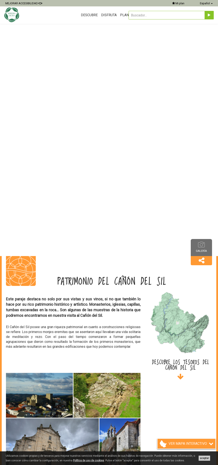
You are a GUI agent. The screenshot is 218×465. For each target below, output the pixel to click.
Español (206, 3)
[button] (201, 260)
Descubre (89, 15)
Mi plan (178, 3)
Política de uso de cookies (88, 460)
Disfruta (109, 15)
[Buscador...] (167, 15)
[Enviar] (209, 15)
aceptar (204, 458)
